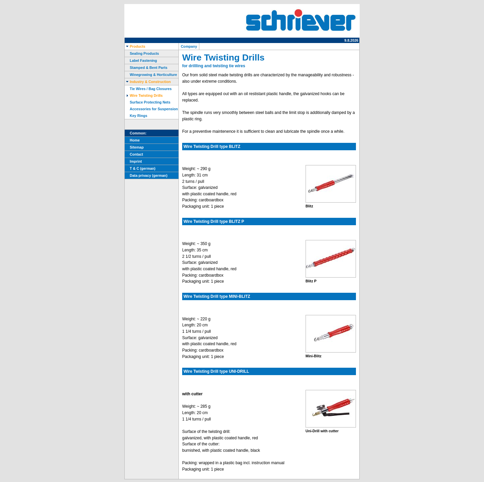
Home (132, 140)
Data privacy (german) (146, 175)
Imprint (133, 161)
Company (189, 46)
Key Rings (136, 116)
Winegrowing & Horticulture (151, 75)
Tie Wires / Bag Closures (148, 89)
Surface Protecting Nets (147, 102)
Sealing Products (142, 53)
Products (135, 46)
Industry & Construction (148, 82)
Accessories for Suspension (151, 109)
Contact (134, 154)
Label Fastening (141, 60)
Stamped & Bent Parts (146, 68)
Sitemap (134, 147)
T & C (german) (140, 168)
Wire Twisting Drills (144, 95)
